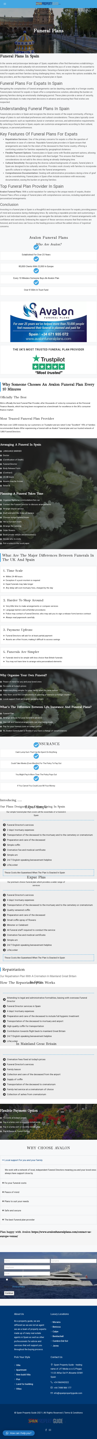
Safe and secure (13, 1210)
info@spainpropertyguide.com (68, 1393)
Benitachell (58, 1336)
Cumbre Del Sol (60, 1341)
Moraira (56, 1322)
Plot (18, 1379)
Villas (19, 1389)
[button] (19, 1433)
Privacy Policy (19, 1286)
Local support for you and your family (23, 1160)
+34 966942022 (61, 1382)
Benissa (57, 1327)
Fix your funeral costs (15, 1183)
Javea (56, 1345)
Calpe (55, 1331)
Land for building (24, 1384)
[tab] (48, 1160)
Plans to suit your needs (17, 1201)
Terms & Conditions (73, 1412)
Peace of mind (12, 1192)
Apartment (21, 1370)
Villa (18, 1365)
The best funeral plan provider (20, 1219)
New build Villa (23, 1374)
